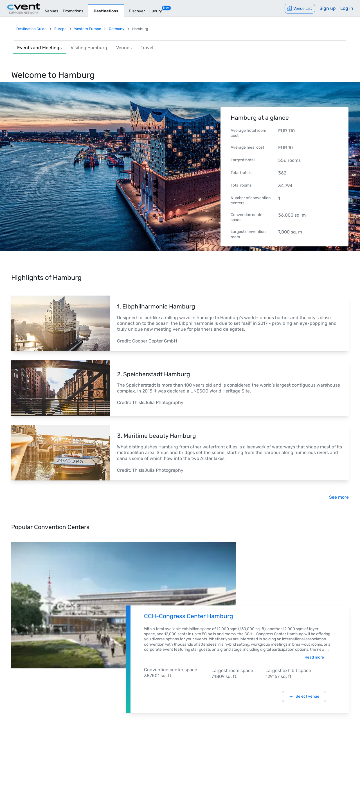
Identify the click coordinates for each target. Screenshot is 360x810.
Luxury (155, 11)
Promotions (73, 11)
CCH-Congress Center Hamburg (188, 616)
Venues (51, 11)
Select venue (304, 696)
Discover (137, 11)
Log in (346, 8)
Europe (60, 29)
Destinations (106, 11)
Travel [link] (147, 47)
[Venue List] (300, 8)
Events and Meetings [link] (39, 47)
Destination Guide (31, 29)
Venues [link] (124, 47)
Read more (314, 657)
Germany (116, 29)
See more (339, 497)
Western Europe (87, 29)
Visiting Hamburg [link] (89, 47)
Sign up (328, 8)
